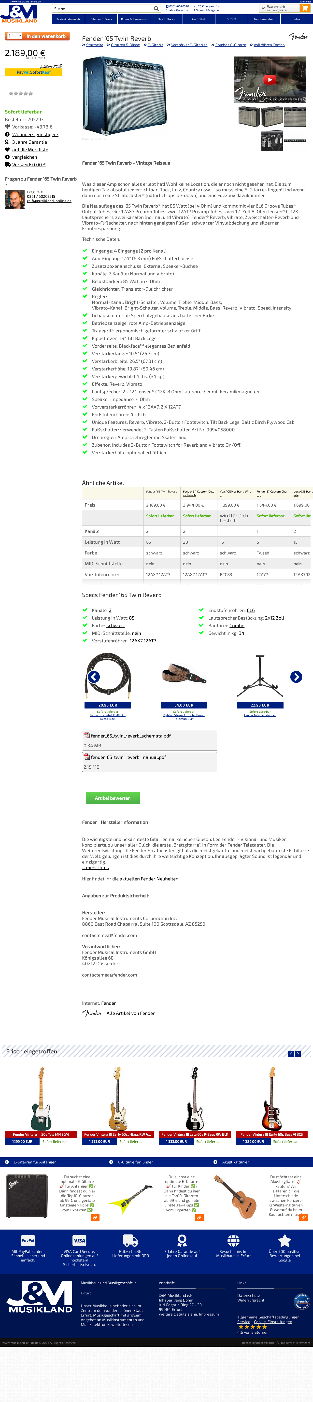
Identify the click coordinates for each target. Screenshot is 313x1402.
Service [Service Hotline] (243, 1321)
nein (136, 633)
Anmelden (306, 1)
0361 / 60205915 (41, 196)
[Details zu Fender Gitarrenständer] (260, 676)
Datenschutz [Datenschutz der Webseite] (248, 1295)
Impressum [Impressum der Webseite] (209, 1314)
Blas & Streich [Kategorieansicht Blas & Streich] (166, 19)
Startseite (94, 44)
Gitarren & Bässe (125, 44)
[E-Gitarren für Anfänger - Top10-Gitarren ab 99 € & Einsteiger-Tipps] (95, 1217)
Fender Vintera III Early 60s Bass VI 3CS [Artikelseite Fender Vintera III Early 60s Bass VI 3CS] (272, 1134)
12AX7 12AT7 (143, 640)
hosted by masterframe (258, 1342)
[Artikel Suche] (102, 8)
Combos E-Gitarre (230, 44)
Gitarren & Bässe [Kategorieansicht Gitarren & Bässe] (101, 19)
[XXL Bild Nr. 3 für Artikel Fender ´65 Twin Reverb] (249, 117)
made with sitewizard (296, 1342)
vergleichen (21, 157)
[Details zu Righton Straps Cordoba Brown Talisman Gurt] (184, 676)
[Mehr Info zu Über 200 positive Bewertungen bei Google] (285, 1251)
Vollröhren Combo (269, 44)
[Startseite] (26, 14)
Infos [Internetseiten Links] (297, 19)
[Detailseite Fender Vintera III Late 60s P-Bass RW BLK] (195, 1099)
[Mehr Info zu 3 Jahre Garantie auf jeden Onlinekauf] (182, 1249)
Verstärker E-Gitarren (189, 44)
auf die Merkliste (26, 149)
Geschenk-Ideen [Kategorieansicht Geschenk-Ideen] (264, 19)
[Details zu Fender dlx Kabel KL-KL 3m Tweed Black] (108, 676)
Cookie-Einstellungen (273, 1321)
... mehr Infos (95, 867)
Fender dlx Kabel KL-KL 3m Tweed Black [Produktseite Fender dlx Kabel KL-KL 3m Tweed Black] (108, 717)
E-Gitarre (155, 44)
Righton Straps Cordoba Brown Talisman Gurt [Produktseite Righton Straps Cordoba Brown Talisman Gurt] (184, 717)
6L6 (251, 610)
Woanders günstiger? (31, 134)
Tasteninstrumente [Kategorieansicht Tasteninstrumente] (69, 19)
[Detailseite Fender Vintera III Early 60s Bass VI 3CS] (272, 1099)
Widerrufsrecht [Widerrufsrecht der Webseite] (250, 1300)
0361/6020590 (177, 6)
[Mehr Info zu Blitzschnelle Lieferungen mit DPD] (131, 1249)
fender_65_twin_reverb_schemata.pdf (127, 735)
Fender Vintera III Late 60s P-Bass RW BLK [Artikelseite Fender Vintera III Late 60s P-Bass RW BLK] (194, 1134)
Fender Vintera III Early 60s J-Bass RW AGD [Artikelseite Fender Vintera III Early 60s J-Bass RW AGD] (118, 1134)
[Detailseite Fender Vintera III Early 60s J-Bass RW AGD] (118, 1099)
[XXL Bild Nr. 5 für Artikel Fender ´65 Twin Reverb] (272, 141)
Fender (108, 1003)
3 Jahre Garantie (26, 142)
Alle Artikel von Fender (131, 1013)
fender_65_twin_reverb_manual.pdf (125, 756)
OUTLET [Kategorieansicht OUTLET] (232, 19)
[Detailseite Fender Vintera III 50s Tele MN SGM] (41, 1099)
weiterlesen (122, 1324)
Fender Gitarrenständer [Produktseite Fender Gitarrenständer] (260, 715)
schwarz (115, 625)
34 (241, 633)
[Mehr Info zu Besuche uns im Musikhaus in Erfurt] (233, 1249)
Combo (236, 625)
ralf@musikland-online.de (49, 200)
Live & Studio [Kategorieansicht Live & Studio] (199, 19)
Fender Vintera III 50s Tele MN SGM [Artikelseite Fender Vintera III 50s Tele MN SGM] (41, 1134)
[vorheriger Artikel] (94, 677)
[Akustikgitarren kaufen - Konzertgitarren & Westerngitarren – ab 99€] (303, 1217)
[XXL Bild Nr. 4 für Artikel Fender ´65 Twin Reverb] (295, 141)
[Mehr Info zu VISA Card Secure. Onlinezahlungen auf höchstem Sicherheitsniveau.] (79, 1253)
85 (131, 618)
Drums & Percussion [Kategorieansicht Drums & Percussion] (134, 19)
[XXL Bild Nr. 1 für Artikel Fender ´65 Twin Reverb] (295, 117)
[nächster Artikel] (296, 677)
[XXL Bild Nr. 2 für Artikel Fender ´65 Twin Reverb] (272, 117)
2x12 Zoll (274, 618)
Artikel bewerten (112, 798)
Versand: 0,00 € (25, 164)
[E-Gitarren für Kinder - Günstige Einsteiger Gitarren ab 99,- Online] (199, 1217)
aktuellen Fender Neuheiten (149, 878)
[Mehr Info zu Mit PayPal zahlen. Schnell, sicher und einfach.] (28, 1251)
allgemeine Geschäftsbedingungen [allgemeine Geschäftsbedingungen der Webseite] (268, 1317)
